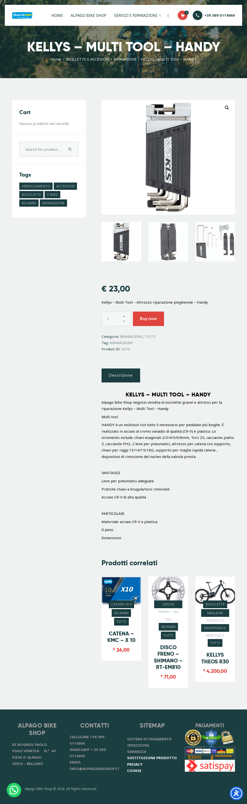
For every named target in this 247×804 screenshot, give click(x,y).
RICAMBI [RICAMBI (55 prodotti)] (29, 203)
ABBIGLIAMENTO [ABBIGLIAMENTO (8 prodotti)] (36, 186)
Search (70, 149)
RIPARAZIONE (121, 342)
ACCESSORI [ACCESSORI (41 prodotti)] (65, 186)
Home (56, 59)
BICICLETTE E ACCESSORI (87, 59)
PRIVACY (135, 764)
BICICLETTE (215, 604)
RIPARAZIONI (125, 59)
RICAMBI (121, 613)
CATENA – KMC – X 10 (121, 637)
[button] (227, 107)
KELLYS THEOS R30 (215, 658)
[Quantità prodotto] (116, 319)
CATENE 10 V (121, 604)
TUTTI (150, 336)
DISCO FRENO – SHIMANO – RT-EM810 (168, 657)
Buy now (148, 318)
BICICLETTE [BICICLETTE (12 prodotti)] (31, 194)
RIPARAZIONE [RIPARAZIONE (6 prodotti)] (53, 203)
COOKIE (134, 770)
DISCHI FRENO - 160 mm (168, 605)
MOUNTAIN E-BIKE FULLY (215, 629)
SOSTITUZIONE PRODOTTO (152, 757)
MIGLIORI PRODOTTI (215, 614)
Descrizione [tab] (121, 375)
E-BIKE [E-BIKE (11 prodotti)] (52, 194)
